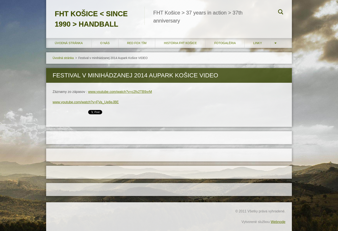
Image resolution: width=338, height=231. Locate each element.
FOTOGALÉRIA (225, 43)
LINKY (257, 43)
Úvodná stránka (69, 43)
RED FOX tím (137, 43)
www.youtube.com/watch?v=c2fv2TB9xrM (120, 92)
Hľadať (280, 12)
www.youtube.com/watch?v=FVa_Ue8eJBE (86, 102)
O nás (105, 43)
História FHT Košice (180, 43)
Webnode (278, 222)
